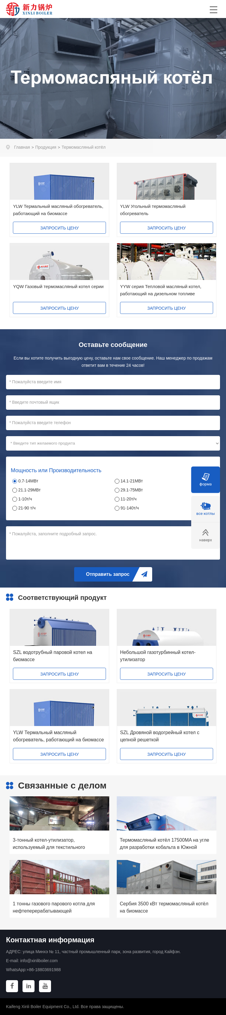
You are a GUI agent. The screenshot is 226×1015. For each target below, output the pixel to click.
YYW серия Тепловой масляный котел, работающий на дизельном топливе (160, 290)
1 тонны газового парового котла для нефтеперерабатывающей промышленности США (54, 908)
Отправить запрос (108, 574)
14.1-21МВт (131, 481)
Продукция (45, 147)
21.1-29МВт (29, 490)
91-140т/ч (129, 508)
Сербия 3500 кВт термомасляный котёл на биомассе (164, 907)
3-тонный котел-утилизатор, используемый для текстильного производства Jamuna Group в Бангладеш (49, 844)
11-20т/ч (128, 499)
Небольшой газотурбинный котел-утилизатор (157, 656)
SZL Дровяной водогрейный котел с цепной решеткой (159, 736)
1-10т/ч (25, 499)
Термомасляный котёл (84, 147)
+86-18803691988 (43, 969)
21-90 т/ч (26, 508)
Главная (22, 147)
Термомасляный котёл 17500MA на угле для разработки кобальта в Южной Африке (164, 844)
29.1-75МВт (131, 490)
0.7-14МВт (28, 481)
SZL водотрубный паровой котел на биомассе (52, 656)
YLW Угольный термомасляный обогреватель (152, 210)
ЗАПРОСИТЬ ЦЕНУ (59, 228)
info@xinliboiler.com (39, 960)
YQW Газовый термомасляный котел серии (58, 286)
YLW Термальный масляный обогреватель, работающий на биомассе (58, 210)
